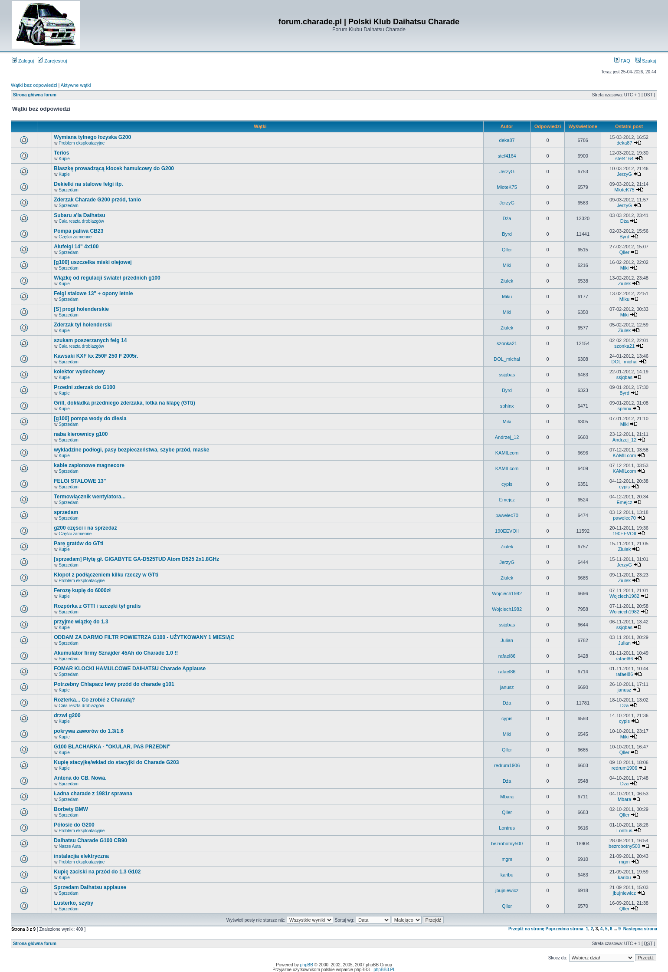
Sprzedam (69, 190)
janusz (507, 687)
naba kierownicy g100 (81, 434)
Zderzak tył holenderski (82, 325)
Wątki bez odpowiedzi (34, 85)
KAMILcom (507, 452)
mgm (506, 859)
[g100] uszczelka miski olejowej (92, 262)
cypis (506, 484)
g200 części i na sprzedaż (85, 528)
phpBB (306, 964)
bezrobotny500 (507, 843)
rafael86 (507, 656)
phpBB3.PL (384, 969)
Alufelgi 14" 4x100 (76, 247)
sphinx (507, 406)
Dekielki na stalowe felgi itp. (88, 184)
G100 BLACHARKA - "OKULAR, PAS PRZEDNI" (112, 747)
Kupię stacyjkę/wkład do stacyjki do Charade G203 (116, 762)
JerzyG (506, 171)
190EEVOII (507, 531)
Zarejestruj (52, 60)
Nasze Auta (70, 846)
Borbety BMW (71, 809)
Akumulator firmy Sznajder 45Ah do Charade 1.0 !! (116, 653)
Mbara (507, 796)
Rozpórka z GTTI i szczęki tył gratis (97, 606)
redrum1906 (507, 765)
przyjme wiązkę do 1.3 (81, 622)
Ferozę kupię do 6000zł (82, 590)
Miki (507, 265)
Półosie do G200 (74, 825)
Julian (507, 640)
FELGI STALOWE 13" (80, 481)
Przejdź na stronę (526, 928)
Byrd (507, 234)
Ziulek (507, 280)
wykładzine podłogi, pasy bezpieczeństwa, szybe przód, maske (131, 450)
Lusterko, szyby (73, 903)
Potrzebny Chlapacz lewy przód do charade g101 (114, 684)
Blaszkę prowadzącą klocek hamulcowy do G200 (114, 168)
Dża (507, 218)
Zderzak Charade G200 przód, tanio (97, 200)
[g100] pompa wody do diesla (90, 418)
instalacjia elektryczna (81, 856)
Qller (507, 249)
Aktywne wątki (76, 85)
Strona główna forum (34, 94)
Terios (61, 153)
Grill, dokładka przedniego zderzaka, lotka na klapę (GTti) (124, 403)
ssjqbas (507, 374)
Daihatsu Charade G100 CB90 (90, 840)
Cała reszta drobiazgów (81, 221)
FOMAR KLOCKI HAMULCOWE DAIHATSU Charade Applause (130, 669)
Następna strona (640, 928)
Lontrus (507, 827)
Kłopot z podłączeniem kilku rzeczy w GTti (106, 575)
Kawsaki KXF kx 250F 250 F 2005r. (96, 356)
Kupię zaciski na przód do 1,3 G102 (97, 872)
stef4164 (507, 155)
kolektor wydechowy (79, 372)
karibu (507, 874)
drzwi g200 (67, 715)
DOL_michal (507, 359)
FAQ (622, 60)
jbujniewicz (506, 890)
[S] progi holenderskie (81, 309)
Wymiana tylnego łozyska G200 (92, 137)
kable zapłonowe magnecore (89, 465)
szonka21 (507, 343)
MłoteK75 (507, 187)
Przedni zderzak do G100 (84, 387)
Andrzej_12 (507, 437)
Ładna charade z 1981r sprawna (93, 794)
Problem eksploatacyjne (82, 143)
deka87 (507, 140)
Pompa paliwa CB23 (78, 231)
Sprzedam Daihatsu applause (90, 887)
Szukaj (645, 60)
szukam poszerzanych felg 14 (90, 340)
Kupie (64, 158)
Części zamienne (75, 236)
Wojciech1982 (507, 593)
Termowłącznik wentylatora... (89, 497)
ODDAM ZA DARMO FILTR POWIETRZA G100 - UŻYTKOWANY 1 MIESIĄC (144, 637)
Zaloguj (23, 60)
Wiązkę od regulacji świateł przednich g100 (107, 278)
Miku (507, 296)
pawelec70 (506, 515)
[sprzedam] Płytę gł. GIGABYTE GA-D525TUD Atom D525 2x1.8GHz (136, 559)
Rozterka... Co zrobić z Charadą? (94, 700)
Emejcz (507, 499)
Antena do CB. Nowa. (80, 778)
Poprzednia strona (564, 928)
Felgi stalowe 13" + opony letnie (93, 293)
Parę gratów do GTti (78, 543)
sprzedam (66, 512)
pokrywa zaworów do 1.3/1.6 (89, 731)
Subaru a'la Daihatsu (79, 215)
